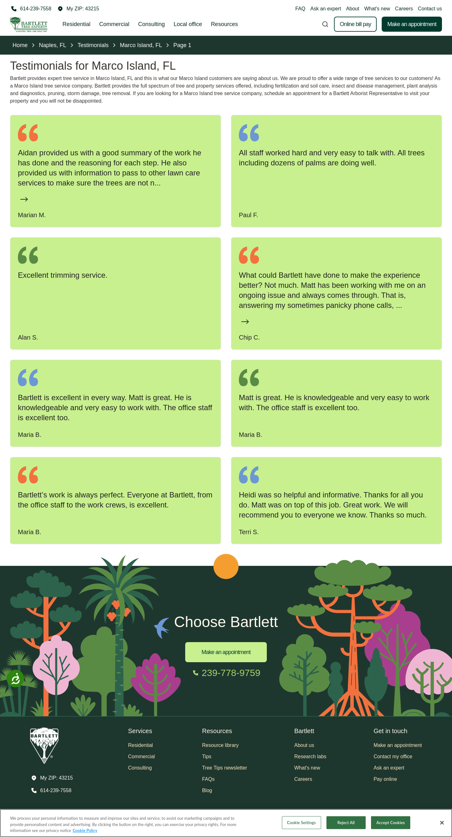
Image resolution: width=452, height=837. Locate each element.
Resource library (220, 745)
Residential (76, 24)
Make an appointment (411, 24)
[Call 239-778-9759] (226, 673)
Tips (207, 756)
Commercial (114, 24)
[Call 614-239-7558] (30, 9)
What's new (377, 8)
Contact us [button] (430, 8)
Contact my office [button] (393, 756)
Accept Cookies (390, 822)
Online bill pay (355, 24)
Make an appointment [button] (398, 745)
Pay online (385, 779)
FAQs (208, 779)
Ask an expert (325, 8)
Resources (224, 24)
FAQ (300, 8)
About (352, 8)
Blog (207, 790)
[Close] (442, 822)
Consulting (151, 24)
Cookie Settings (301, 822)
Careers (404, 8)
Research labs (310, 756)
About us (304, 745)
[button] (78, 9)
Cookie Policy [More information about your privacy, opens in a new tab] (85, 830)
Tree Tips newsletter (224, 767)
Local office (188, 24)
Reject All (346, 822)
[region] (226, 823)
